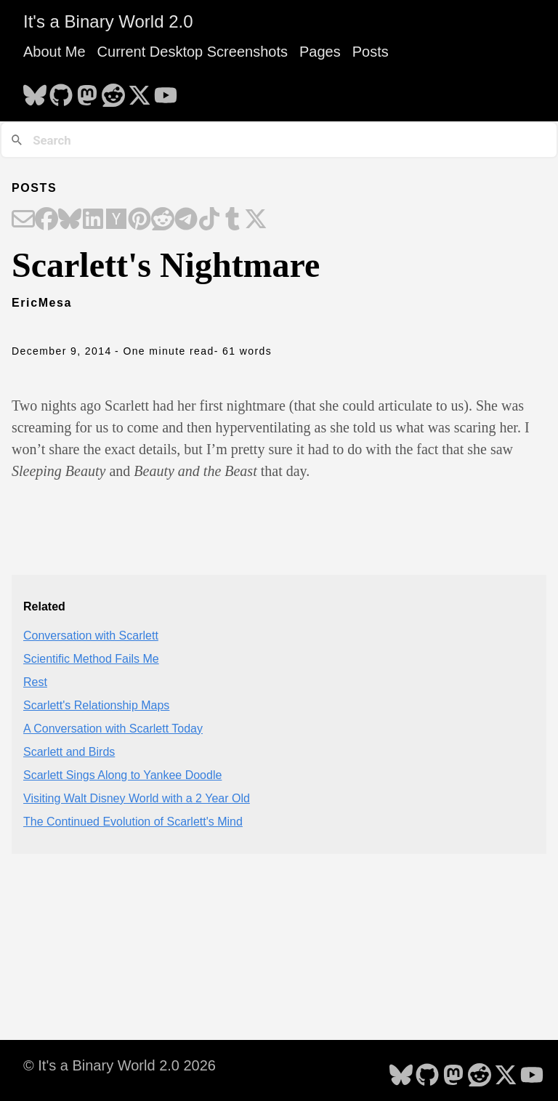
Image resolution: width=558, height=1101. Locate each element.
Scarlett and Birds (69, 752)
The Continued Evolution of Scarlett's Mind (133, 821)
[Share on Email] (23, 220)
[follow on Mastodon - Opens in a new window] (87, 91)
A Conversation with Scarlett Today (113, 728)
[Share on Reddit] (162, 220)
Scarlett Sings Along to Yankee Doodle (122, 775)
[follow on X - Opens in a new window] (139, 91)
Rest (35, 682)
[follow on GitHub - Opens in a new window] (61, 91)
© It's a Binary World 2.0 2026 (119, 1065)
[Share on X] (255, 220)
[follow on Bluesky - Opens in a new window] (34, 91)
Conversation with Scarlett (90, 635)
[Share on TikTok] (209, 220)
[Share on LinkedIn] (93, 220)
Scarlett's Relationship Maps (96, 705)
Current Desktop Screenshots (192, 52)
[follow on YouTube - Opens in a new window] (165, 91)
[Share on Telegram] (186, 220)
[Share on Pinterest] (139, 220)
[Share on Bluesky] (69, 220)
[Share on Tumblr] (232, 220)
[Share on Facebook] (46, 220)
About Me (54, 52)
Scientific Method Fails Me (91, 659)
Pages (320, 52)
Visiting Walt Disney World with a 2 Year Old (136, 798)
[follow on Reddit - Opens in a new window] (113, 91)
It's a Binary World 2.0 (108, 21)
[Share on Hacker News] (116, 220)
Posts (370, 52)
